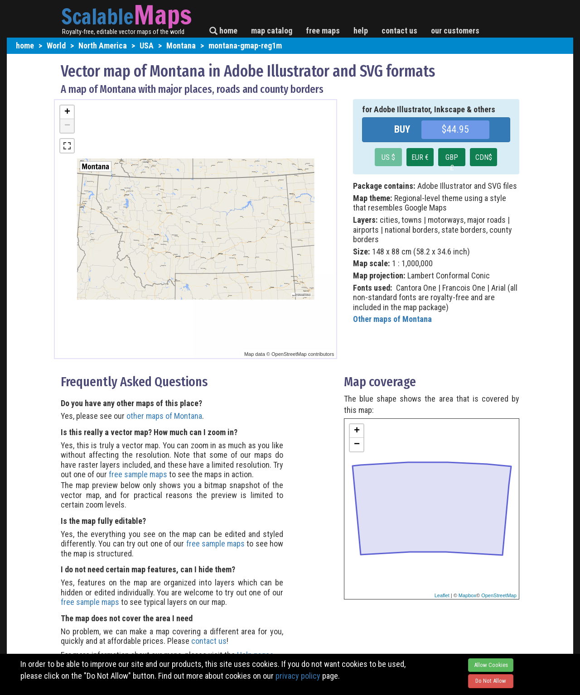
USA (147, 45)
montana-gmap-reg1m (245, 45)
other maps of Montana (164, 416)
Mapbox (467, 595)
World (56, 45)
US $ (388, 157)
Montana (181, 45)
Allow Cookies (491, 664)
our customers (455, 30)
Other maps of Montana (392, 319)
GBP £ (451, 159)
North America (102, 45)
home (223, 30)
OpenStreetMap (499, 595)
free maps (323, 30)
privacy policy (298, 676)
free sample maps (138, 474)
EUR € (420, 157)
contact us (399, 30)
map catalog (271, 30)
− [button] (67, 126)
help (360, 30)
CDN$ (483, 157)
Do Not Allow (490, 680)
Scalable (97, 16)
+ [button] (67, 112)
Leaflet (442, 595)
